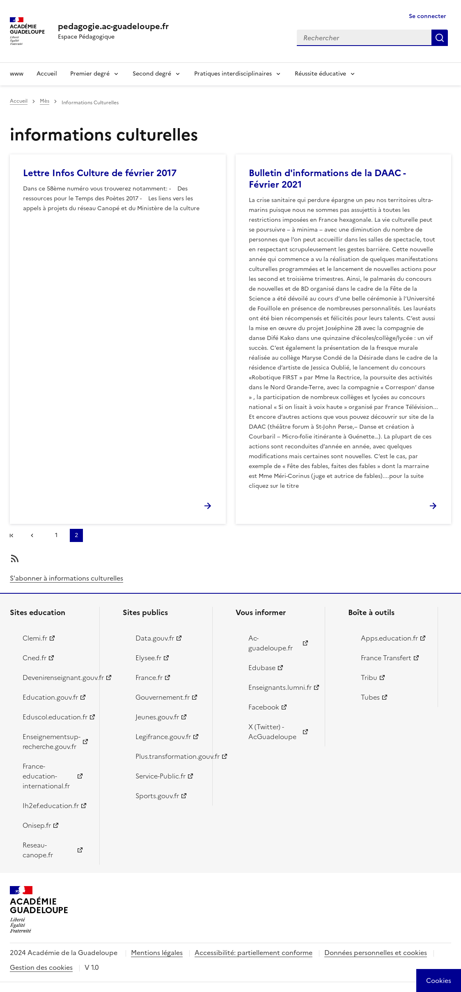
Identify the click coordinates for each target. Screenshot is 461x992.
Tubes (370, 697)
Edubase (261, 668)
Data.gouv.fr (154, 638)
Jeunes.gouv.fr (157, 717)
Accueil (47, 73)
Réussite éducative (320, 73)
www (16, 73)
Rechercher (439, 38)
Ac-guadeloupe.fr (270, 643)
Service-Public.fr (160, 776)
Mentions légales (157, 953)
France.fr (149, 677)
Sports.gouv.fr (157, 796)
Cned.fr (34, 658)
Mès (44, 101)
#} (13, 536)
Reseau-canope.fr (38, 850)
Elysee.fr (148, 658)
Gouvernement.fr (162, 697)
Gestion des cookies (41, 967)
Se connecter (427, 16)
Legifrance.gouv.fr (163, 737)
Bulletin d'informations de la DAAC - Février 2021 (327, 178)
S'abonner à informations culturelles (66, 578)
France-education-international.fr (46, 776)
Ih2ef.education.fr (51, 806)
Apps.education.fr (389, 638)
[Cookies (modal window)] (438, 980)
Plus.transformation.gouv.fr (169, 756)
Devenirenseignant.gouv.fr (56, 677)
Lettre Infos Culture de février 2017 (100, 173)
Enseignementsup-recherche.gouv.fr (51, 741)
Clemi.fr (35, 638)
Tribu (369, 677)
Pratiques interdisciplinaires (233, 73)
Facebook (263, 707)
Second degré (152, 73)
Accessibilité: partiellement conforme (253, 953)
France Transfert (386, 658)
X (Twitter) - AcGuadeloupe (272, 732)
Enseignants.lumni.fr (280, 687)
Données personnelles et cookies (375, 953)
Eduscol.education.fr (55, 717)
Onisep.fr (37, 825)
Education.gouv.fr (50, 697)
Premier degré (90, 73)
